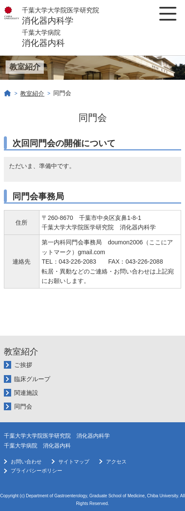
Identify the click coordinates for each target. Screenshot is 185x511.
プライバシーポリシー (36, 471)
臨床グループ (32, 379)
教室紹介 (32, 93)
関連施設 (26, 392)
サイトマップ (73, 462)
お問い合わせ (26, 462)
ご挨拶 (23, 364)
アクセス (116, 462)
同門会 (23, 406)
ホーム (8, 93)
